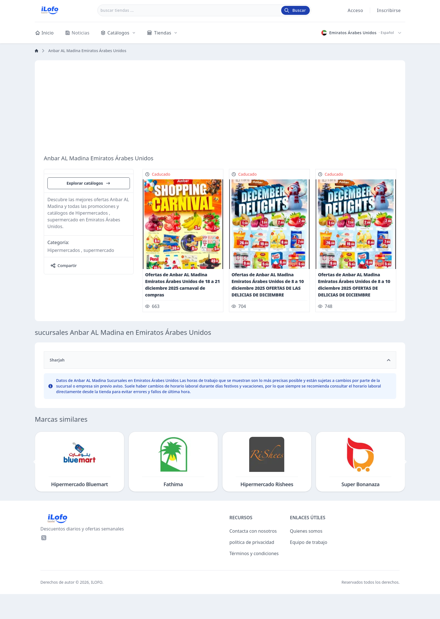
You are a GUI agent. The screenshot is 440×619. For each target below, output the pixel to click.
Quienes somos (306, 556)
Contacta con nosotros (253, 556)
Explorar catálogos (89, 246)
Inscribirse (389, 10)
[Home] (36, 50)
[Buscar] (295, 10)
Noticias (77, 33)
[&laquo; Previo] (34, 486)
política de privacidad (252, 567)
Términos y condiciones (254, 578)
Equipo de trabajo (308, 567)
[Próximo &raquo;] (405, 486)
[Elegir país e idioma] (361, 33)
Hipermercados (63, 313)
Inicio (44, 33)
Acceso (355, 10)
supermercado (98, 313)
